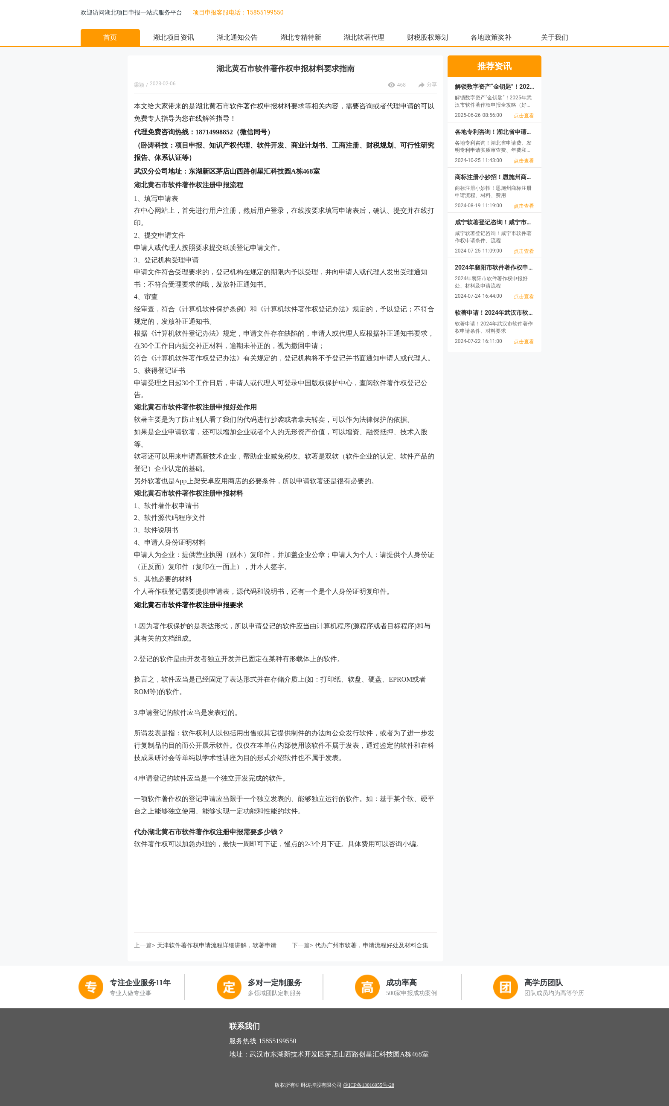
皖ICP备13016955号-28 (368, 1085)
